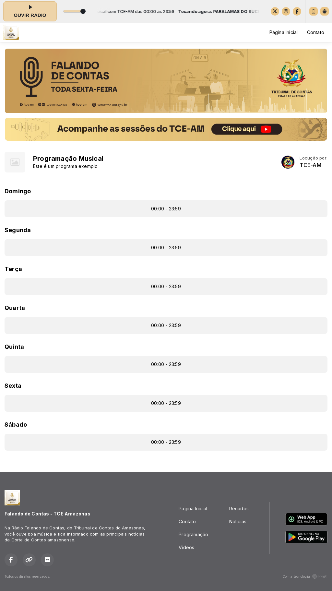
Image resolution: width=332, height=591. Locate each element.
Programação (193, 534)
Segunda (18, 230)
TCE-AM (310, 165)
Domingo (18, 191)
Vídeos (186, 547)
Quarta (15, 307)
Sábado (16, 424)
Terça (13, 269)
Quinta (14, 346)
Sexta (13, 385)
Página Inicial (283, 32)
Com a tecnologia (304, 576)
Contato (315, 32)
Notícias (238, 521)
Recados (239, 508)
